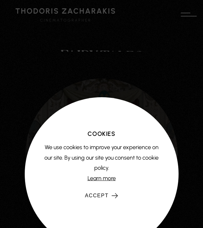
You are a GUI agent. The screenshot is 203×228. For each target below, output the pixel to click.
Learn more (102, 178)
